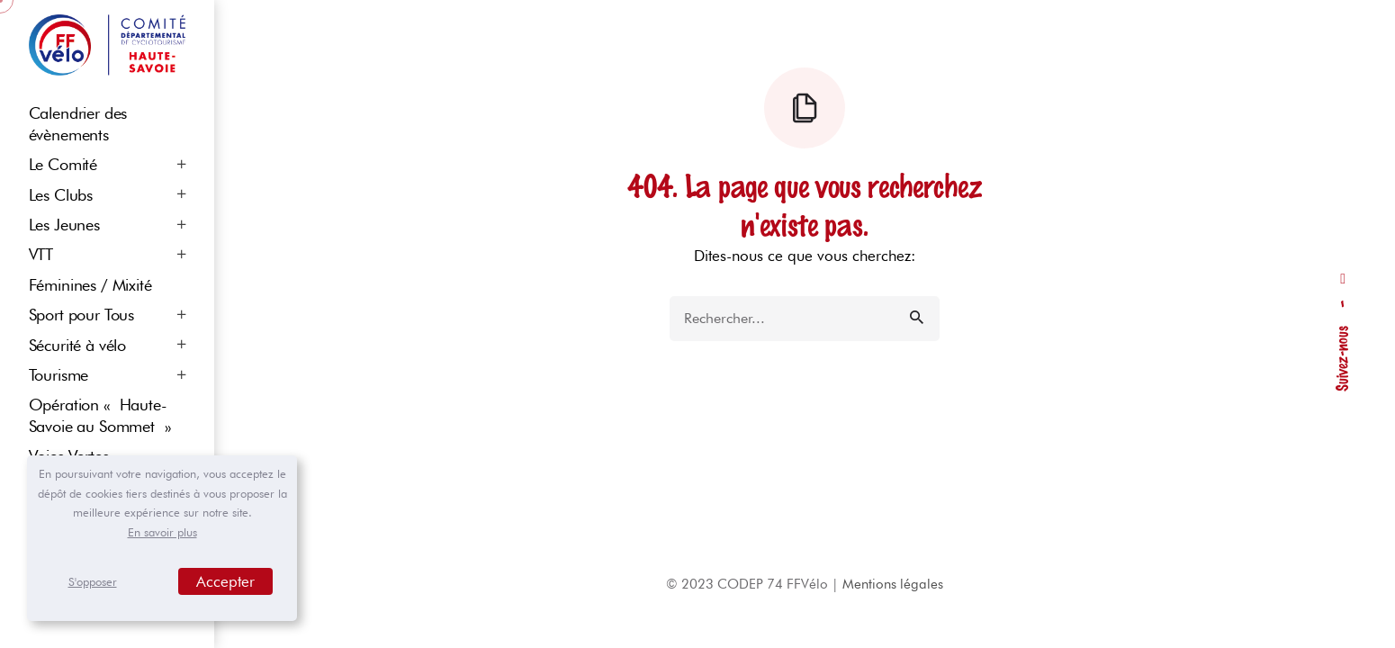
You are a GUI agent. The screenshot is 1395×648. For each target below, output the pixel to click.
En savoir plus (162, 532)
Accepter (225, 581)
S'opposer (92, 581)
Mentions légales (892, 584)
